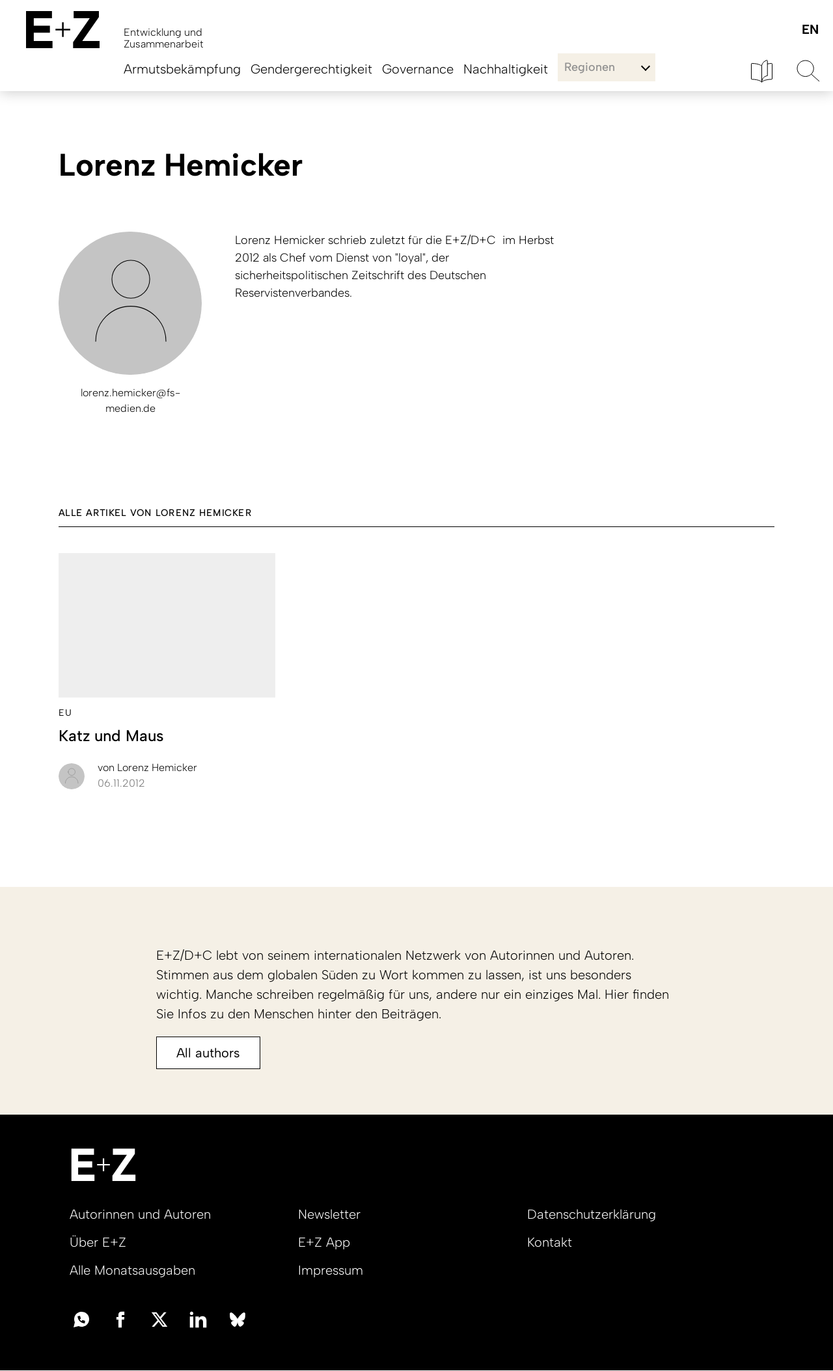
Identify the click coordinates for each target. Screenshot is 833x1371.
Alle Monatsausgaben (132, 1270)
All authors (208, 1053)
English (810, 30)
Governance (418, 69)
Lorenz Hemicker (147, 767)
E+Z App (324, 1242)
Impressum (330, 1270)
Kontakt (549, 1242)
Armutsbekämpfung (182, 69)
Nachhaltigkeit (505, 69)
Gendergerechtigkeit (311, 69)
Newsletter (329, 1214)
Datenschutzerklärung (591, 1214)
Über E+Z (98, 1242)
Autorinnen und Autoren (140, 1214)
